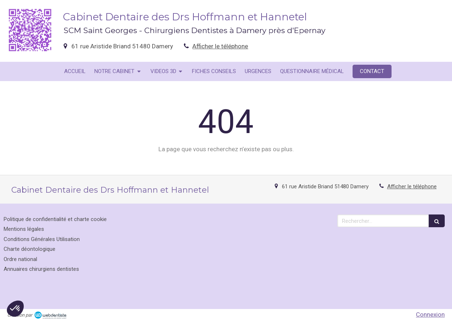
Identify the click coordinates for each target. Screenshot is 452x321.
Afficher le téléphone (220, 46)
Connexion (430, 314)
